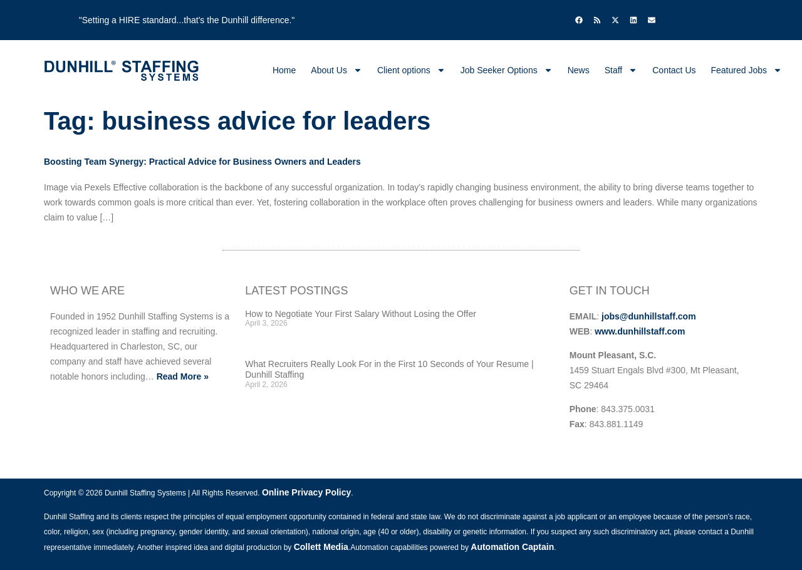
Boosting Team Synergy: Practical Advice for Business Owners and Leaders (202, 162)
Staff (621, 70)
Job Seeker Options (507, 70)
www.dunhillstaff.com (640, 331)
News (579, 70)
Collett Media (321, 547)
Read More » (183, 376)
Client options (411, 70)
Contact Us (673, 70)
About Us (336, 70)
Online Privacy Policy (306, 492)
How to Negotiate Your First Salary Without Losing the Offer (360, 314)
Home (284, 70)
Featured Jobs (747, 70)
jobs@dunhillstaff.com (649, 316)
